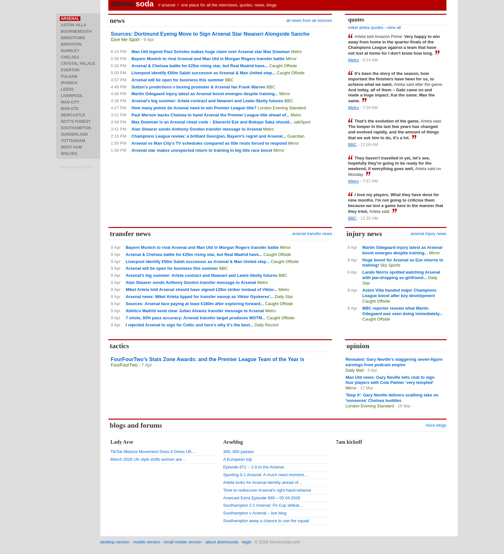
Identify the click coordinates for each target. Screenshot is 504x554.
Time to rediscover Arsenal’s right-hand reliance (267, 490)
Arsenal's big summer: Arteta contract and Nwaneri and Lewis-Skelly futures (207, 100)
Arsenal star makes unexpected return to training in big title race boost (201, 150)
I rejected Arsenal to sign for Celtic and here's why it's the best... (189, 324)
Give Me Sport (125, 39)
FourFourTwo (124, 365)
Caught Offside (283, 65)
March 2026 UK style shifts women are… (148, 459)
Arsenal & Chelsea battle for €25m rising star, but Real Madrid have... (199, 65)
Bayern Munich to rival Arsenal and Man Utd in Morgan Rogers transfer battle (207, 58)
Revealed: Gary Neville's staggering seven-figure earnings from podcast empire (394, 362)
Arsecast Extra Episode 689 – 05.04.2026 (261, 497)
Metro (296, 51)
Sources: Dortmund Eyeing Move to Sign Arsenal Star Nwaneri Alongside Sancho (210, 34)
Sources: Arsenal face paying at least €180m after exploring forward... (195, 303)
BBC (229, 79)
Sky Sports (390, 265)
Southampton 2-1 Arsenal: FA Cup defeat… (263, 505)
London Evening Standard (281, 107)
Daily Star (284, 296)
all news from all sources (309, 20)
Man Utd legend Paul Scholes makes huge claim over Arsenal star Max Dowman (210, 51)
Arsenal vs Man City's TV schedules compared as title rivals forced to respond (209, 143)
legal (246, 542)
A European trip (237, 459)
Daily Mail (355, 370)
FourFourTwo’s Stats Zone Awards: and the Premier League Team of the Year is (207, 359)
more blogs (436, 425)
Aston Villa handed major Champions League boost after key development (399, 293)
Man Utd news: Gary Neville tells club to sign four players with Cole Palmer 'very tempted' (390, 380)
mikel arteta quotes (365, 27)
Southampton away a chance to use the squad (266, 520)
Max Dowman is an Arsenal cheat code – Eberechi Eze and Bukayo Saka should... (212, 122)
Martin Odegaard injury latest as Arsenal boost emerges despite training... (204, 93)
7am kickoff (349, 442)
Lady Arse (122, 442)
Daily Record (266, 324)
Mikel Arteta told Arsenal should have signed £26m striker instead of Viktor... (201, 289)
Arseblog (233, 442)
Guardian (295, 136)
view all (394, 27)
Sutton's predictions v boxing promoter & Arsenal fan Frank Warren (198, 87)
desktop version (115, 542)
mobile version (146, 542)
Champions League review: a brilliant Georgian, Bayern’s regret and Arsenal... (208, 136)
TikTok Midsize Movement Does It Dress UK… (153, 451)
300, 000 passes (238, 451)
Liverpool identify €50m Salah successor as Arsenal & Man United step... (203, 72)
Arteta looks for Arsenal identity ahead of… (262, 482)
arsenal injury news (428, 233)
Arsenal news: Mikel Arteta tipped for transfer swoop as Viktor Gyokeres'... (200, 296)
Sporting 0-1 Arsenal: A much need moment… (265, 474)
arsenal (169, 5)
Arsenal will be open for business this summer (177, 79)
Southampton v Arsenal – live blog (254, 513)
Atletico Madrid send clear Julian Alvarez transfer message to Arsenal (195, 310)
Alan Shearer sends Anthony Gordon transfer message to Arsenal (196, 129)
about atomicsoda (222, 542)
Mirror (291, 58)
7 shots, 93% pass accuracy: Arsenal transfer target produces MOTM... (196, 317)
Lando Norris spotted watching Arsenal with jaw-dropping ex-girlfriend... (401, 275)
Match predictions (77, 167)
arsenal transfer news (312, 233)
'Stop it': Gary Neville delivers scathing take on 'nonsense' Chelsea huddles (392, 398)
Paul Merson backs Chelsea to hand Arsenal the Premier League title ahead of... (210, 115)
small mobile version (183, 542)
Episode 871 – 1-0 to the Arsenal (253, 467)
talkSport (302, 122)
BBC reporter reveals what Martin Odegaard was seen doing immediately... (402, 311)
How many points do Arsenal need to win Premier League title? (193, 107)
